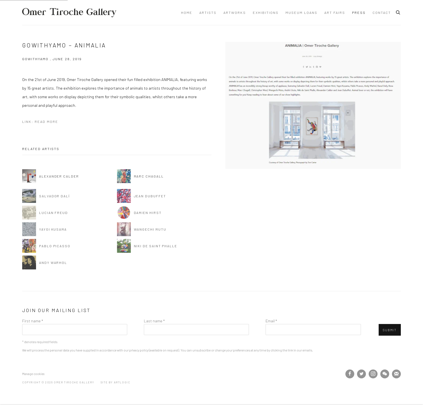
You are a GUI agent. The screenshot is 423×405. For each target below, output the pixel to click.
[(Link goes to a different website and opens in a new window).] (149, 373)
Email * (271, 320)
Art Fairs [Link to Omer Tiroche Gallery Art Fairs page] (334, 12)
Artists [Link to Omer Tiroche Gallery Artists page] (207, 12)
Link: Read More (40, 121)
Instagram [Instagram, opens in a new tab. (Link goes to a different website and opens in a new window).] (373, 373)
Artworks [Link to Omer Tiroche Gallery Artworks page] (234, 12)
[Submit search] (398, 11)
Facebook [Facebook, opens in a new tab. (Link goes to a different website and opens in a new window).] (349, 373)
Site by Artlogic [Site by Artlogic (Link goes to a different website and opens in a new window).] (115, 382)
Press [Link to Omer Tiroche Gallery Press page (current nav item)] (359, 12)
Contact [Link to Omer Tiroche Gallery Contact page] (382, 12)
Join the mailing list (396, 373)
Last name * (154, 320)
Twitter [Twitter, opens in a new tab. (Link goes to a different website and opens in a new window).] (361, 373)
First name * (32, 320)
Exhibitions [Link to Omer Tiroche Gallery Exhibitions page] (266, 12)
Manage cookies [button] (33, 374)
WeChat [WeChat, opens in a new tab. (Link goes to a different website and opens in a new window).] (384, 373)
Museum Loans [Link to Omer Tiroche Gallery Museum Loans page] (301, 12)
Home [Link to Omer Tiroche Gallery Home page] (186, 12)
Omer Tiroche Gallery (69, 12)
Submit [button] (390, 330)
